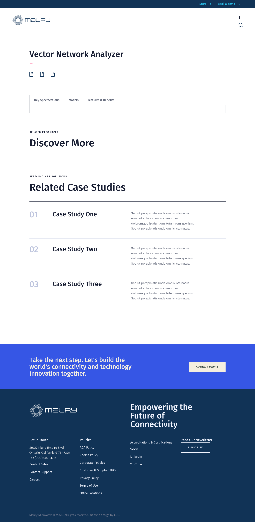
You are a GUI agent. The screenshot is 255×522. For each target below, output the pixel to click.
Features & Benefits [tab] (101, 100)
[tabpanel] (127, 109)
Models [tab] (74, 100)
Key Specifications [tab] (46, 100)
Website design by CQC (104, 515)
